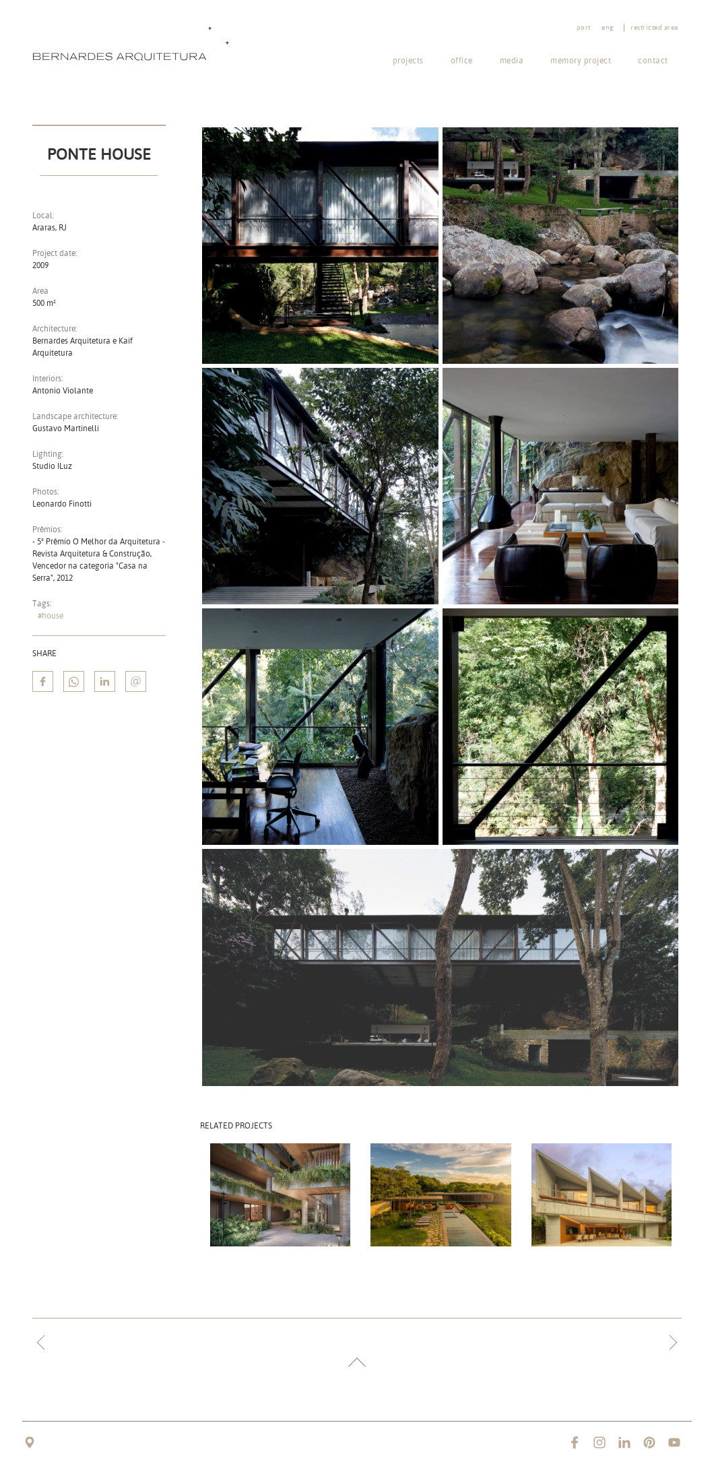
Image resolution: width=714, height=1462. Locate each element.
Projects (408, 60)
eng (608, 28)
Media (512, 60)
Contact (653, 60)
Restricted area (654, 28)
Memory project (580, 60)
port (584, 28)
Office (462, 60)
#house (50, 615)
